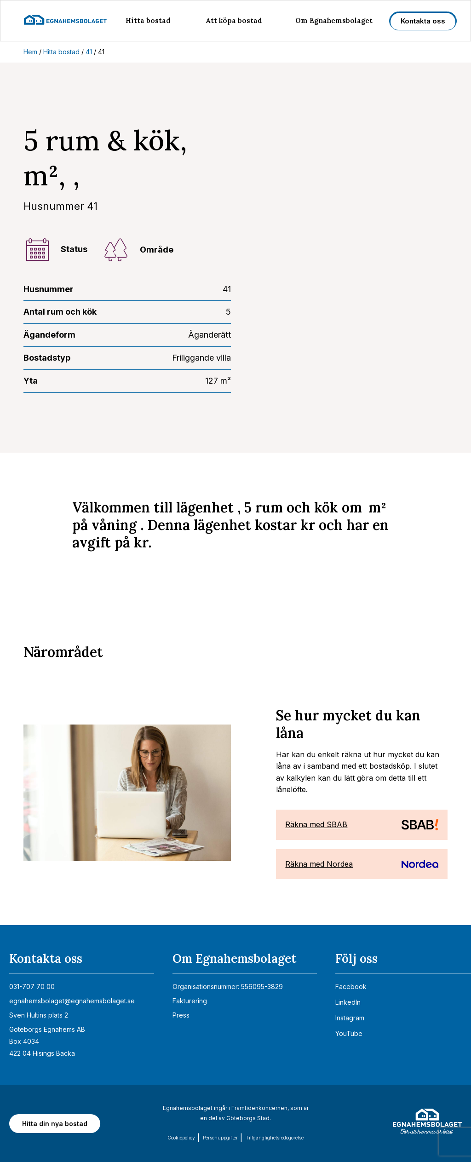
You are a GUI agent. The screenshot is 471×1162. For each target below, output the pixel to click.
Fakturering (189, 1001)
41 (89, 52)
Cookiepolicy (181, 1137)
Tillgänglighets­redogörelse (275, 1137)
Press (181, 1015)
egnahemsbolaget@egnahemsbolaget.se (72, 1001)
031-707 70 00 (32, 986)
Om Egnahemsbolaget (334, 20)
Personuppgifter (220, 1137)
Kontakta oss (423, 21)
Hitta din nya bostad (54, 1123)
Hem (30, 52)
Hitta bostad (148, 20)
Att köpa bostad (234, 20)
